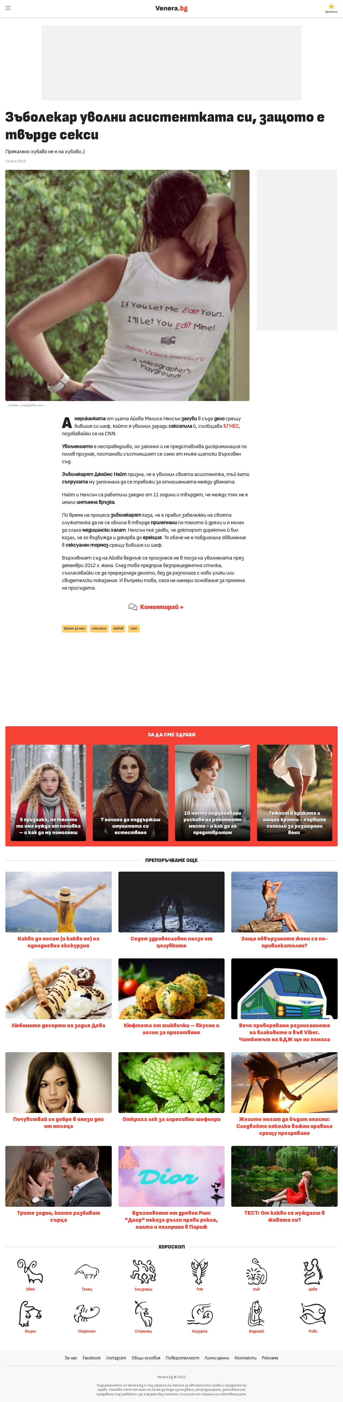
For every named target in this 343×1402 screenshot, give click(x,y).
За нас (71, 1358)
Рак (199, 1274)
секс (133, 628)
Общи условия (146, 1358)
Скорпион (86, 1316)
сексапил (99, 628)
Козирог (199, 1316)
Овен (30, 1274)
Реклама (270, 1358)
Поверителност (182, 1358)
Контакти (245, 1358)
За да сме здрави (171, 734)
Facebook (92, 1358)
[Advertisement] (171, 58)
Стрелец (143, 1316)
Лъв (256, 1274)
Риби (312, 1316)
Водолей (256, 1316)
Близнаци (143, 1274)
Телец (86, 1274)
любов (118, 628)
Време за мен (74, 628)
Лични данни (217, 1358)
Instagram (116, 1358)
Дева (312, 1274)
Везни (30, 1316)
